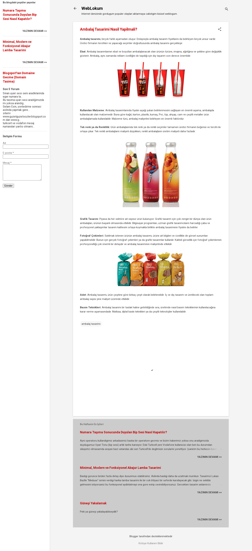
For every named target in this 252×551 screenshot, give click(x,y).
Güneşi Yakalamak (93, 503)
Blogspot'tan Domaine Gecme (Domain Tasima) (19, 77)
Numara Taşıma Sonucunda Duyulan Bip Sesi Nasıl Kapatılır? (123, 432)
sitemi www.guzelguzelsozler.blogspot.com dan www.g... (24, 117)
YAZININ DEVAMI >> (209, 456)
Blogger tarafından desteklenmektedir (151, 536)
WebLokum (92, 8)
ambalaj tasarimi (91, 323)
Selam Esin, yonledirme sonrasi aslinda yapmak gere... (22, 108)
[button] (220, 29)
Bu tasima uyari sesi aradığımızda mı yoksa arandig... (23, 101)
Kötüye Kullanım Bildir (151, 543)
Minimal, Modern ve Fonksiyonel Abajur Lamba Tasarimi (120, 468)
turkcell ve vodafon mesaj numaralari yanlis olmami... (18, 125)
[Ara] (227, 9)
